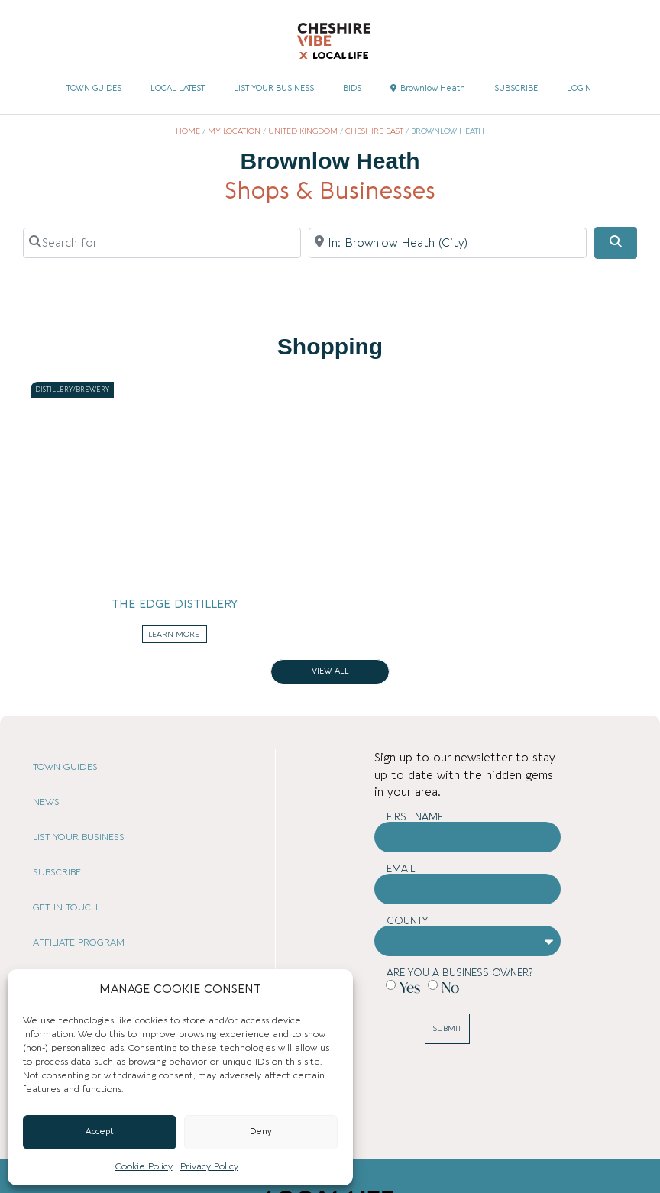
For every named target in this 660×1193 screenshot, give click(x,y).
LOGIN (579, 88)
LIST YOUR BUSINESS (274, 88)
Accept (100, 1131)
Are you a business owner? (459, 973)
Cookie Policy (144, 1166)
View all (330, 671)
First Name (415, 817)
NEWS (46, 802)
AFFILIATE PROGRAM (79, 942)
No (450, 987)
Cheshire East (374, 131)
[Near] (448, 243)
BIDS (352, 88)
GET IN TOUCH (65, 907)
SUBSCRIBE (516, 88)
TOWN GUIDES (93, 88)
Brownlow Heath (427, 88)
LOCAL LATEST (177, 88)
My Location (234, 131)
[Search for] (162, 243)
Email (401, 869)
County (408, 921)
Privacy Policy (209, 1166)
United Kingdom (303, 131)
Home (188, 131)
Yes (410, 987)
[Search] (615, 243)
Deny (261, 1131)
